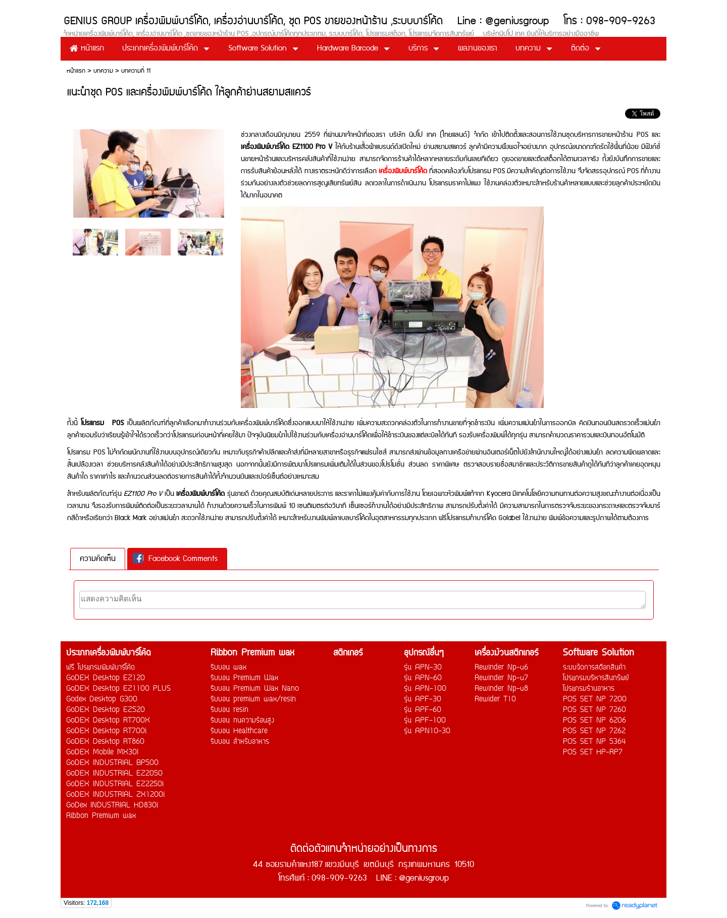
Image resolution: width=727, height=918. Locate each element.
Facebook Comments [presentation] (175, 559)
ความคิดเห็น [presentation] (98, 559)
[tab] (97, 559)
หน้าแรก (76, 71)
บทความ (103, 71)
